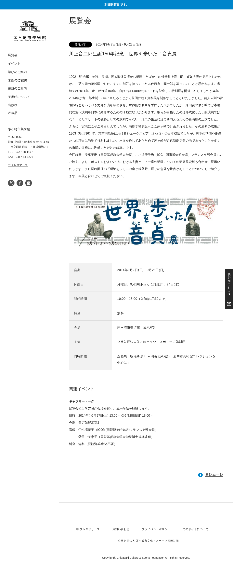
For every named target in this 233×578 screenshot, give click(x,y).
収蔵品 (13, 113)
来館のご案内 (17, 80)
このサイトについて (196, 529)
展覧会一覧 (214, 475)
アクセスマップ (18, 165)
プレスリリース (90, 529)
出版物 (13, 105)
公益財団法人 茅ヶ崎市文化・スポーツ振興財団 (148, 540)
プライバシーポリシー (156, 529)
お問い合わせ (120, 529)
